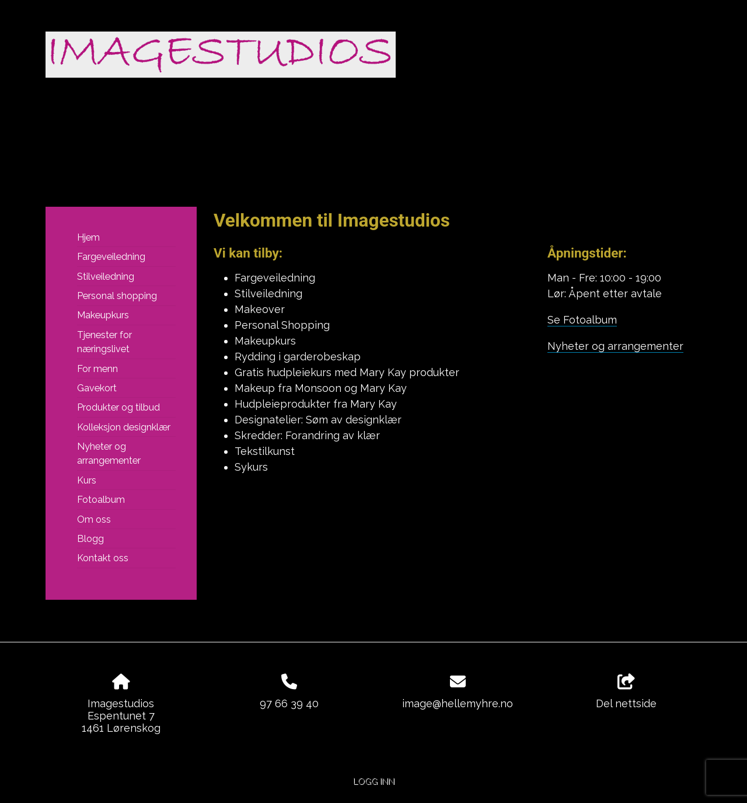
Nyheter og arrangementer (109, 453)
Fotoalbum (101, 499)
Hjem (88, 237)
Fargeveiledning (111, 256)
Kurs (86, 480)
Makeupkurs (103, 315)
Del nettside (626, 692)
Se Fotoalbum (582, 320)
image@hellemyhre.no (457, 703)
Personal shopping (117, 295)
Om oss (94, 519)
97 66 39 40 (289, 703)
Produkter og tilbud (118, 407)
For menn (97, 368)
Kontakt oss (102, 558)
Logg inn (374, 781)
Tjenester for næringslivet (104, 341)
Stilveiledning (105, 276)
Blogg (90, 538)
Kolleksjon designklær (123, 427)
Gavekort (97, 388)
